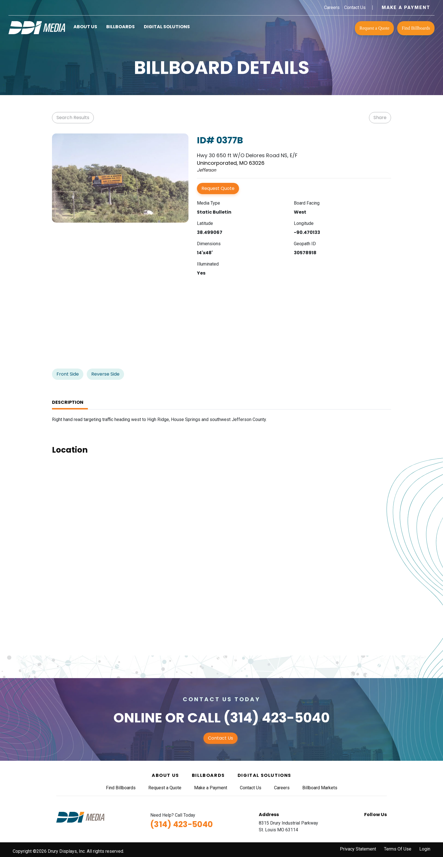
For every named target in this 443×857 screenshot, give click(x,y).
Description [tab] (67, 402)
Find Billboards (416, 28)
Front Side (68, 374)
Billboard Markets (319, 787)
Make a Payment (406, 7)
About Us (85, 26)
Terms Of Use (397, 849)
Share (379, 117)
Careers (332, 7)
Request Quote (217, 188)
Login (424, 849)
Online (137, 717)
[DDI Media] (36, 27)
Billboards (120, 26)
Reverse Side (105, 374)
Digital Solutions (167, 26)
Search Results (73, 117)
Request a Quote (374, 28)
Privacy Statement (358, 849)
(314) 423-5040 (276, 717)
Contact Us (355, 7)
